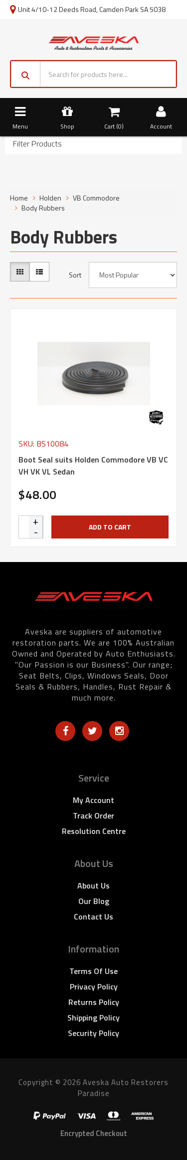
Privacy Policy (94, 986)
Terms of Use (93, 971)
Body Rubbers (43, 207)
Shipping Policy (93, 1018)
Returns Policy (93, 1002)
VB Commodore (96, 197)
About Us (93, 886)
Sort (75, 275)
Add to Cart (110, 527)
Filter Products (37, 144)
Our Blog (93, 901)
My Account (93, 800)
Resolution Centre (94, 831)
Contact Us (93, 916)
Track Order (93, 816)
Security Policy (93, 1033)
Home (19, 197)
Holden (50, 197)
